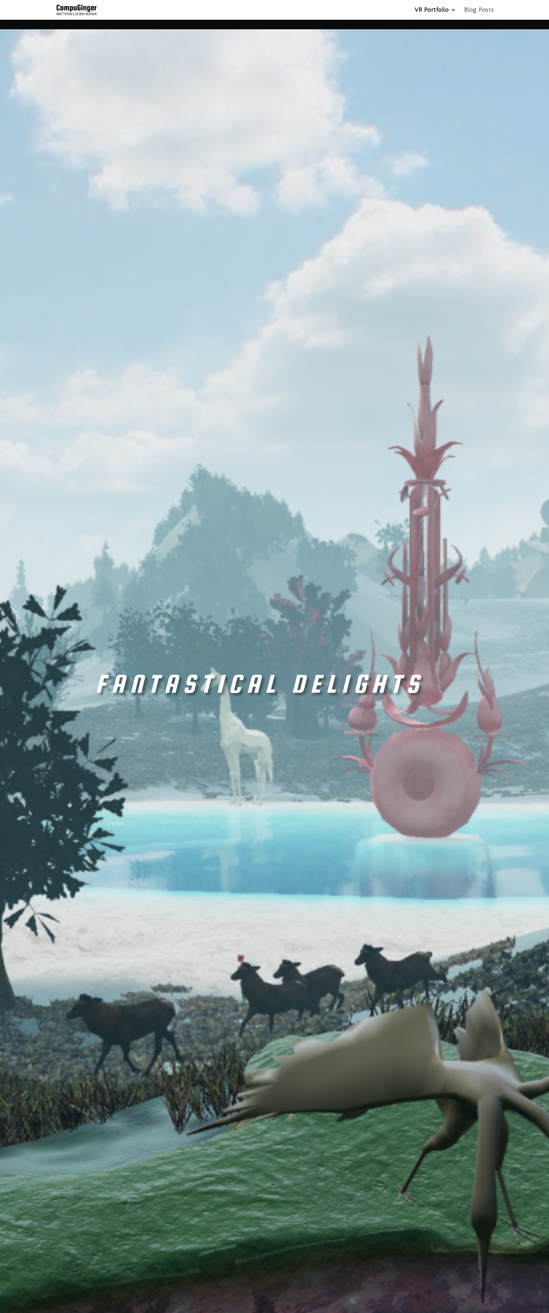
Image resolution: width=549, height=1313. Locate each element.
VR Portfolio (431, 10)
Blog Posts (479, 10)
